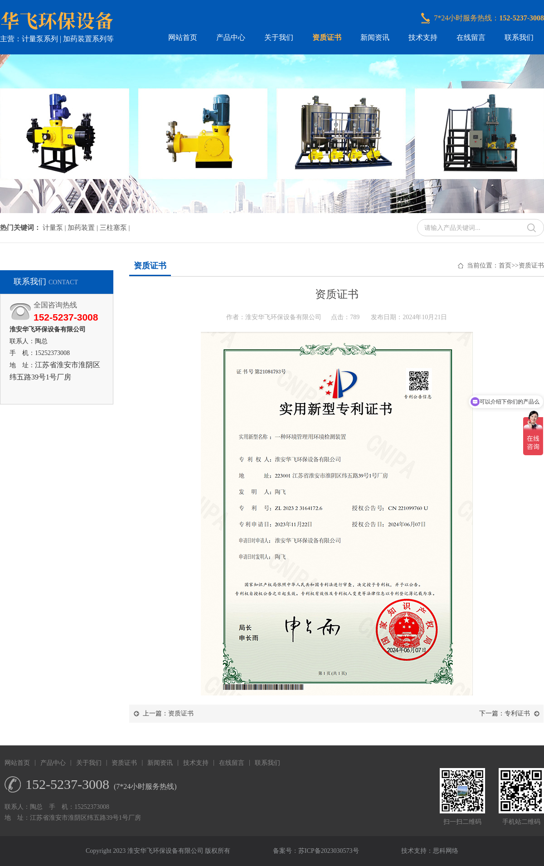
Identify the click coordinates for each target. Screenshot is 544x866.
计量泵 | (55, 227)
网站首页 (182, 37)
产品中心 (230, 37)
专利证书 (517, 713)
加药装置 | (84, 227)
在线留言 (471, 37)
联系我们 (519, 37)
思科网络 (445, 850)
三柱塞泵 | (115, 227)
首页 (505, 265)
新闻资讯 (374, 37)
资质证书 (326, 37)
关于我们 (278, 37)
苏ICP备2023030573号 (328, 850)
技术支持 (422, 37)
